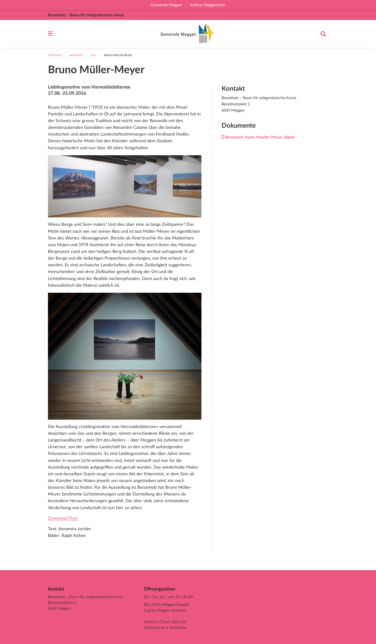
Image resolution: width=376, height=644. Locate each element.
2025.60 (179, 622)
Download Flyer (63, 518)
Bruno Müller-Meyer (118, 55)
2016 (93, 55)
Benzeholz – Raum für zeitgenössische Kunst (86, 15)
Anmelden (177, 628)
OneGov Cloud (156, 622)
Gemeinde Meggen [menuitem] (168, 5)
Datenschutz (154, 628)
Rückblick (76, 55)
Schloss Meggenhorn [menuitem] (209, 5)
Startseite (55, 55)
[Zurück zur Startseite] (188, 33)
